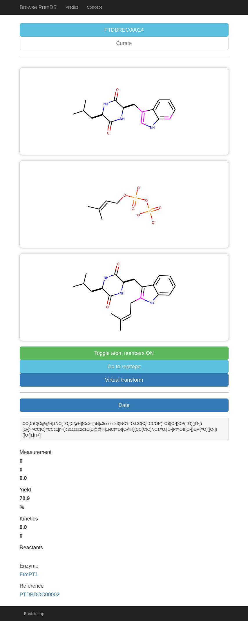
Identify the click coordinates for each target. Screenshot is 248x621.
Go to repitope (123, 366)
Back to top (34, 613)
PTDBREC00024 (124, 30)
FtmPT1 (29, 574)
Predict (72, 7)
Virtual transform (124, 380)
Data (123, 405)
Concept (94, 7)
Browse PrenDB (38, 7)
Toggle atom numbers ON (124, 353)
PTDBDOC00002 (40, 594)
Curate (124, 43)
